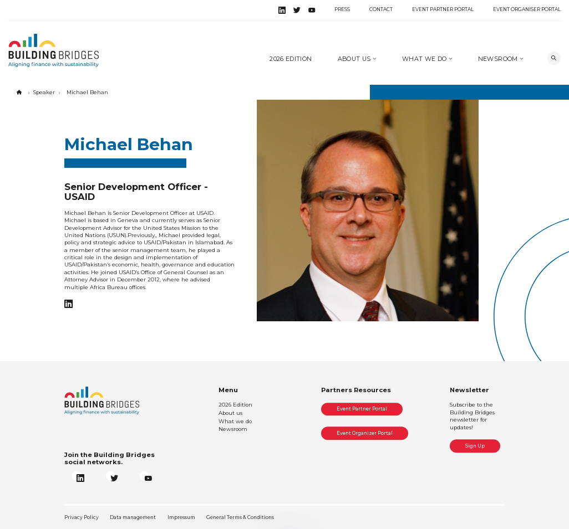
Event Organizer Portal (365, 433)
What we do (425, 59)
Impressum (181, 517)
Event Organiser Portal (527, 9)
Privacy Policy (81, 517)
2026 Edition (291, 59)
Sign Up (475, 446)
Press (342, 9)
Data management (133, 517)
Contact (381, 9)
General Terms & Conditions (240, 517)
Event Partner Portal (443, 9)
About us (355, 59)
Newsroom (499, 59)
